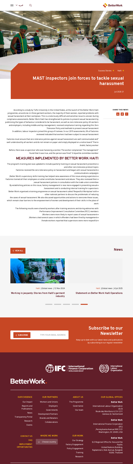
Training (79, 452)
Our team (79, 410)
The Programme (76, 402)
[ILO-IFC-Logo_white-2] (111, 368)
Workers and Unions (49, 402)
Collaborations (51, 422)
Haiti (98, 288)
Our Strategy (77, 440)
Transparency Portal (23, 416)
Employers (53, 406)
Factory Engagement (74, 444)
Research (28, 421)
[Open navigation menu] (11, 5)
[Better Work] (28, 381)
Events (29, 425)
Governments (52, 410)
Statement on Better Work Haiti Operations (99, 293)
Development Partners (48, 414)
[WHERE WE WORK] (47, 442)
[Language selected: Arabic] (21, 5)
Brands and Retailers (49, 418)
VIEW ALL (19, 251)
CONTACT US (26, 436)
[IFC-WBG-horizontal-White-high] (69, 368)
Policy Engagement (74, 448)
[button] (84, 304)
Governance (78, 406)
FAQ (30, 440)
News (29, 412)
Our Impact (27, 402)
